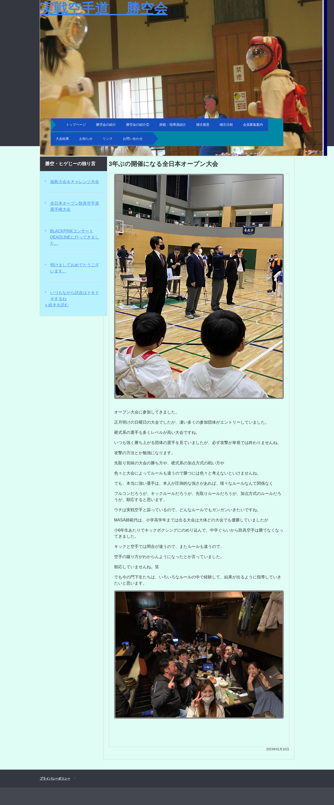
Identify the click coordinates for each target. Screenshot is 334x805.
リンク (108, 139)
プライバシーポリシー (55, 778)
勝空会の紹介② (137, 125)
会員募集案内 (253, 125)
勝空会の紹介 (106, 125)
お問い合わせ (133, 139)
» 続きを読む (57, 305)
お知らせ (85, 139)
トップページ (76, 125)
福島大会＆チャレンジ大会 (74, 181)
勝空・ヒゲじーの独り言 (70, 163)
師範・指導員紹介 (172, 125)
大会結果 (62, 139)
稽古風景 (202, 125)
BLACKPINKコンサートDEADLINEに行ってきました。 (74, 237)
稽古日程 (226, 125)
